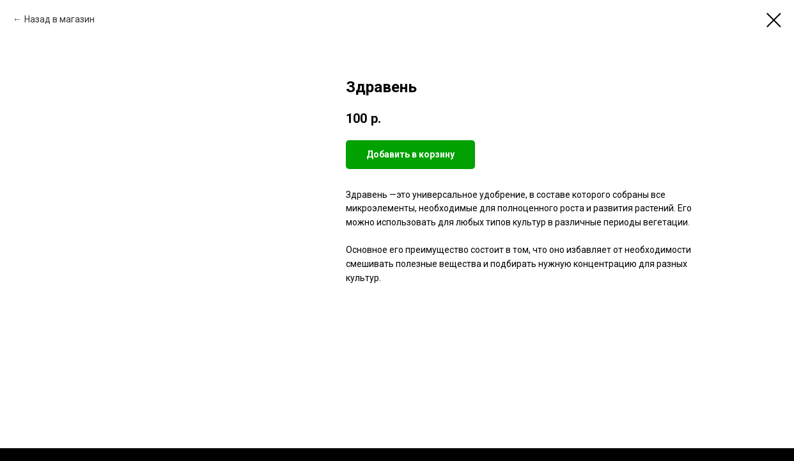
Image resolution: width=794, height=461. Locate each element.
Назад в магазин (59, 19)
